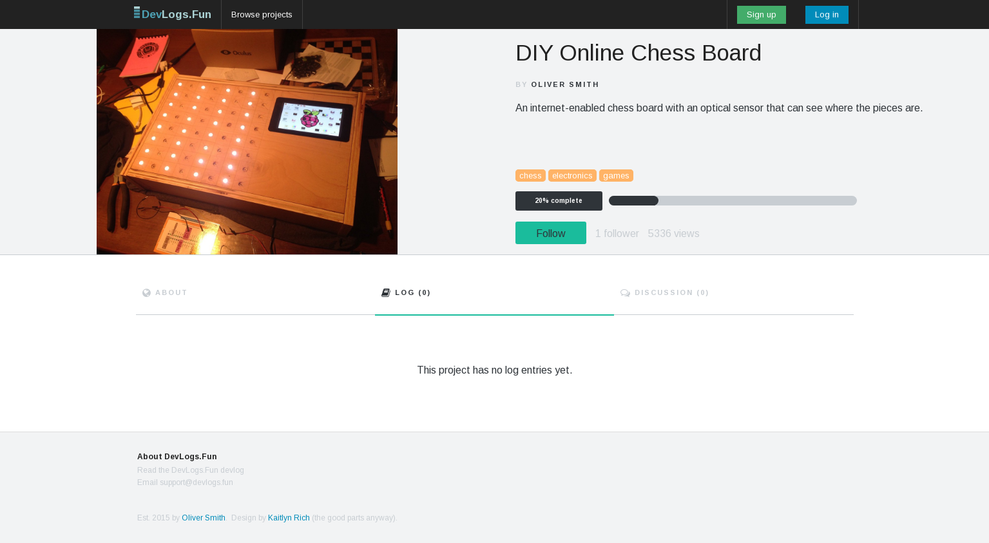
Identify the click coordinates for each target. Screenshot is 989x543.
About (165, 292)
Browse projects (262, 14)
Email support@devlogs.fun (185, 482)
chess (530, 175)
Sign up (761, 14)
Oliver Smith (565, 84)
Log (406, 292)
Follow (551, 233)
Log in (827, 14)
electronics (572, 175)
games (616, 175)
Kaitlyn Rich (289, 517)
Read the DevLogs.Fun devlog (190, 470)
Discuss (664, 292)
